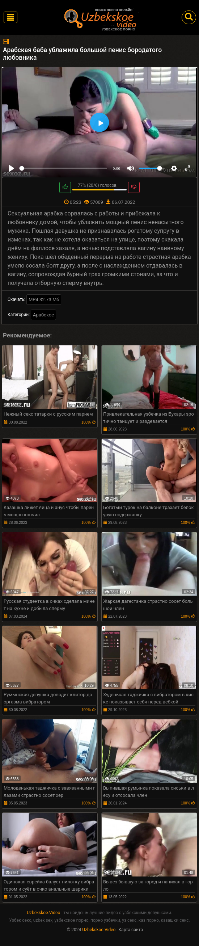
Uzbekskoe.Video (43, 912)
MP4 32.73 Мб (44, 299)
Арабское (43, 315)
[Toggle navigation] (10, 17)
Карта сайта (130, 929)
